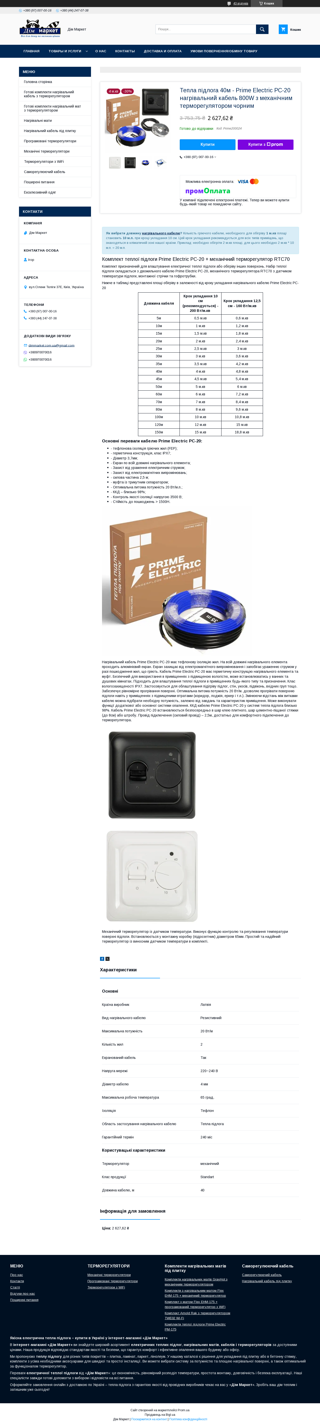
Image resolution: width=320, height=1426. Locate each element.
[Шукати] (262, 29)
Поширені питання (39, 182)
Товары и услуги (64, 51)
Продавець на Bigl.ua (160, 1414)
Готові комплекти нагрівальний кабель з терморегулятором (49, 94)
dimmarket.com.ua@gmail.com (51, 345)
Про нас (16, 1275)
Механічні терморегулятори (47, 151)
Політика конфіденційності (188, 1419)
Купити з (265, 144)
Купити (208, 144)
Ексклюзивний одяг (40, 192)
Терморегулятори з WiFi (44, 162)
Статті (15, 1287)
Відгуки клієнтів (39, 64)
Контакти (17, 1281)
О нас (100, 51)
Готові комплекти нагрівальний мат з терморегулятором (52, 108)
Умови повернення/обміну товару (223, 51)
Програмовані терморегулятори (50, 141)
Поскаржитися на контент (149, 1419)
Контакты (125, 51)
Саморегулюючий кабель (44, 172)
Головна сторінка (38, 82)
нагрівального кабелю (161, 233)
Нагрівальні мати (38, 121)
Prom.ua (184, 1410)
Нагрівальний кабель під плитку (50, 131)
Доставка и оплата (163, 51)
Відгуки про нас (22, 1293)
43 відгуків (240, 3)
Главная (32, 51)
